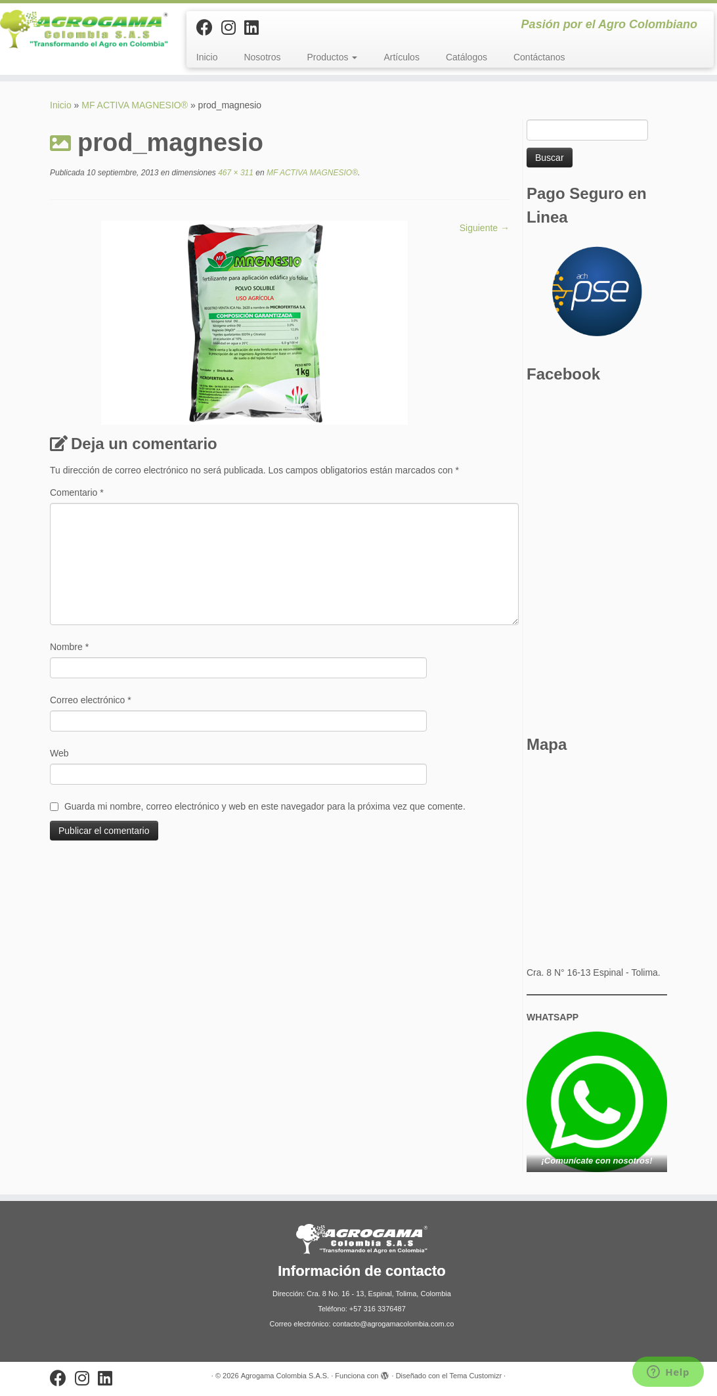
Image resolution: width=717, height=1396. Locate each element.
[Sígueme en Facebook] (208, 27)
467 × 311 (234, 172)
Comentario (77, 492)
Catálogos (466, 57)
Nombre (69, 647)
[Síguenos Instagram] (232, 27)
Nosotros (262, 57)
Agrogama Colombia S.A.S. (285, 1376)
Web (59, 753)
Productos (332, 57)
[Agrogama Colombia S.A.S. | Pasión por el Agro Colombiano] (84, 29)
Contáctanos (539, 57)
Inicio (207, 57)
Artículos (401, 57)
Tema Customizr (476, 1376)
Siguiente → (485, 228)
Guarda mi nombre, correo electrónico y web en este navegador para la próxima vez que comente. (265, 806)
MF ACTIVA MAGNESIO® (134, 105)
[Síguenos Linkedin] (255, 27)
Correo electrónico (90, 700)
